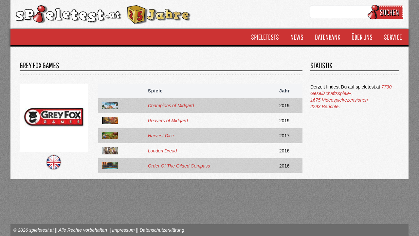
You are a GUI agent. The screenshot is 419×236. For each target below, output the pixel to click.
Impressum (123, 230)
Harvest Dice (161, 135)
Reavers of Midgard (168, 120)
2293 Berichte (324, 106)
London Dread (162, 150)
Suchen (386, 12)
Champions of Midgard (171, 105)
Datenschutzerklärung (161, 230)
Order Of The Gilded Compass (179, 165)
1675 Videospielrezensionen (339, 100)
